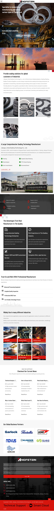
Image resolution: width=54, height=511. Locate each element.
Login (4, 509)
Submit (27, 476)
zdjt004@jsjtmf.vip (9, 491)
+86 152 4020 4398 (9, 485)
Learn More (5, 169)
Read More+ (8, 394)
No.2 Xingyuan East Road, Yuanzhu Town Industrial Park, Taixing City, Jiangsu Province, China (26, 495)
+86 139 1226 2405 (9, 488)
